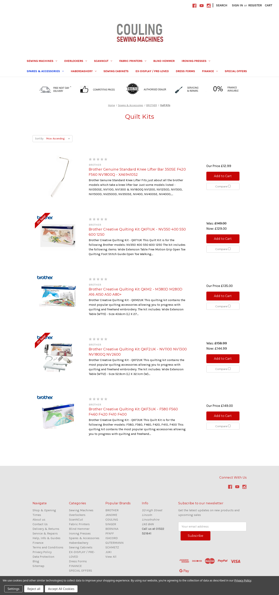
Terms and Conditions (48, 547)
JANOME (111, 515)
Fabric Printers (132, 61)
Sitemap (38, 566)
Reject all (33, 589)
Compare (223, 186)
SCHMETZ (112, 547)
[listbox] (59, 138)
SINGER (110, 524)
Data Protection (43, 556)
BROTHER (112, 510)
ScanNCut (103, 61)
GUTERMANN (114, 543)
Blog (36, 561)
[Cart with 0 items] (268, 5)
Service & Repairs (45, 533)
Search (221, 5)
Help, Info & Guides (46, 538)
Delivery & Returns (46, 529)
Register (255, 5)
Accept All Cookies (61, 589)
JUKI (108, 552)
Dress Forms (185, 71)
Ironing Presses (196, 61)
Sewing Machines (42, 61)
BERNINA (111, 529)
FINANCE (210, 71)
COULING (111, 519)
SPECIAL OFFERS (236, 71)
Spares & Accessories (45, 71)
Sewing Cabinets (115, 71)
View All (110, 556)
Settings (13, 589)
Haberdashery (83, 71)
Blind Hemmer (164, 61)
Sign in (237, 5)
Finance (38, 543)
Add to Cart (223, 176)
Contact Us (40, 524)
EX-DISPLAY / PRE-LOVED (152, 71)
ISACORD (111, 538)
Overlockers (75, 61)
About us (39, 519)
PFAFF (109, 533)
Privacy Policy (42, 552)
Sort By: (39, 138)
